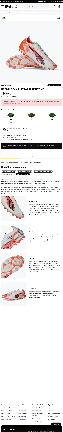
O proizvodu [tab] (11, 156)
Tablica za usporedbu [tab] (51, 156)
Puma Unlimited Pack (24, 171)
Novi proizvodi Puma (9, 171)
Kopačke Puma (12, 12)
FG (11, 119)
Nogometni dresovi (53, 407)
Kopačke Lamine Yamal (8, 416)
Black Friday (51, 419)
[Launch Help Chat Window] (56, 424)
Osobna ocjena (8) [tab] (31, 156)
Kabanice (50, 410)
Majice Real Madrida (38, 407)
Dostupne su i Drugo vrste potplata (10, 109)
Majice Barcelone (37, 410)
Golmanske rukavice (38, 405)
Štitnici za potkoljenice (54, 413)
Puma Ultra (21, 12)
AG (31, 119)
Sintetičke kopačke (8, 174)
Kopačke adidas (6, 419)
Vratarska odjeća (53, 416)
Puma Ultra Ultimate (31, 12)
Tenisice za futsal (6, 407)
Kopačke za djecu (22, 410)
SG (52, 119)
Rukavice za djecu (22, 413)
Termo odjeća (36, 418)
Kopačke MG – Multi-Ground (42, 171)
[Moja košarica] (59, 6)
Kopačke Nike (21, 405)
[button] (19, 109)
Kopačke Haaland (6, 410)
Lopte (18, 407)
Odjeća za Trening (37, 421)
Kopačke (3, 12)
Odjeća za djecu (21, 419)
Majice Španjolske (53, 405)
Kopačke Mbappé (6, 413)
